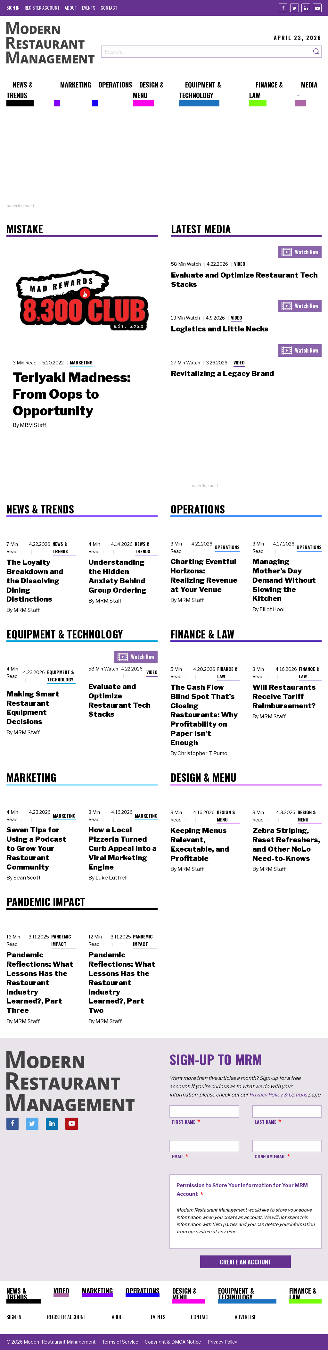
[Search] (316, 52)
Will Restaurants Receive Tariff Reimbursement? (284, 696)
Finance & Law (227, 672)
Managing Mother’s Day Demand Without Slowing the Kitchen (284, 580)
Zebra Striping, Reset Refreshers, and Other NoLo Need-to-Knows (286, 844)
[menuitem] (13, 7)
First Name (183, 1121)
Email (178, 1156)
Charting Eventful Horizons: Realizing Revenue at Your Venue (203, 575)
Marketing (81, 362)
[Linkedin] (305, 8)
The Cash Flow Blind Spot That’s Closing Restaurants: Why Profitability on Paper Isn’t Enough (204, 715)
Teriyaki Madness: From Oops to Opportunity (72, 394)
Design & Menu (226, 816)
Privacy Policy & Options (278, 1095)
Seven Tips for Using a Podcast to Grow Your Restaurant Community (36, 848)
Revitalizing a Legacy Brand (222, 373)
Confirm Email (270, 1156)
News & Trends (60, 547)
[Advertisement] (164, 158)
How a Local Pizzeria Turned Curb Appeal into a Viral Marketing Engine (122, 848)
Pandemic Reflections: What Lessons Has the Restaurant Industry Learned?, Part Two (121, 982)
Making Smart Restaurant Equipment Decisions (32, 707)
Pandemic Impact (61, 940)
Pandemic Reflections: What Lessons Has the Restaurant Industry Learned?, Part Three (39, 982)
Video (239, 263)
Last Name (265, 1121)
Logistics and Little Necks (219, 328)
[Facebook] (283, 8)
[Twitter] (294, 8)
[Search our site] (206, 52)
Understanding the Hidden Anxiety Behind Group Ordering (117, 576)
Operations (227, 547)
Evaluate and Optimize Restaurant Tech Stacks (119, 700)
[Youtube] (317, 8)
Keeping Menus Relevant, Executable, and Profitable (199, 844)
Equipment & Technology (60, 676)
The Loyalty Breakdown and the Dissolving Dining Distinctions (34, 581)
